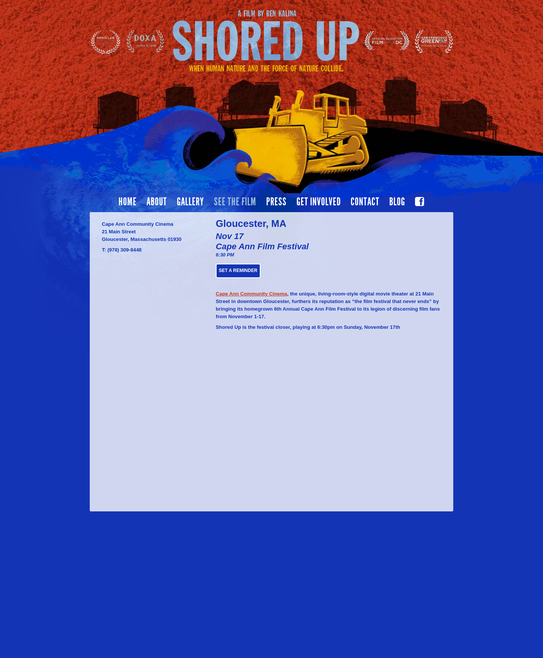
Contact (365, 202)
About (157, 202)
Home (128, 202)
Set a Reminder (238, 270)
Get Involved (318, 202)
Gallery (190, 202)
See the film (235, 202)
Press (276, 202)
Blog (397, 202)
